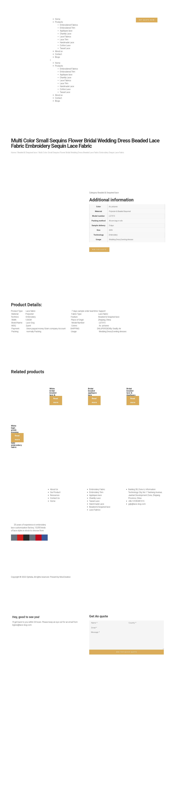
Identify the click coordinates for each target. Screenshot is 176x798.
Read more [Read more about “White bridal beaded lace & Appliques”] (55, 525)
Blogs (57, 57)
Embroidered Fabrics (69, 25)
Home (57, 19)
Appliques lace (66, 31)
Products (59, 22)
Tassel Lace (65, 48)
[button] (68, 60)
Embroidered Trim (67, 28)
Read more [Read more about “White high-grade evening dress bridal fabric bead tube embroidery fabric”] (17, 562)
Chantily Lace (65, 34)
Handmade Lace (67, 42)
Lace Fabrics (65, 36)
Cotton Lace (65, 45)
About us (59, 51)
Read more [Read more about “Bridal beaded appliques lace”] (94, 525)
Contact (58, 54)
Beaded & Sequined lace (27, 152)
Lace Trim (64, 39)
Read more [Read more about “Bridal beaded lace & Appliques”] (132, 525)
